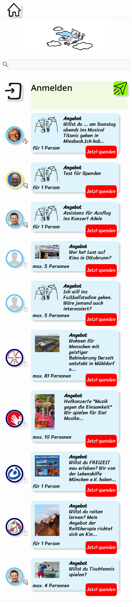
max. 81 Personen (75, 356)
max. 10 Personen (75, 417)
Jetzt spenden (101, 152)
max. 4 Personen (75, 575)
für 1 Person (75, 133)
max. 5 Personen (75, 257)
